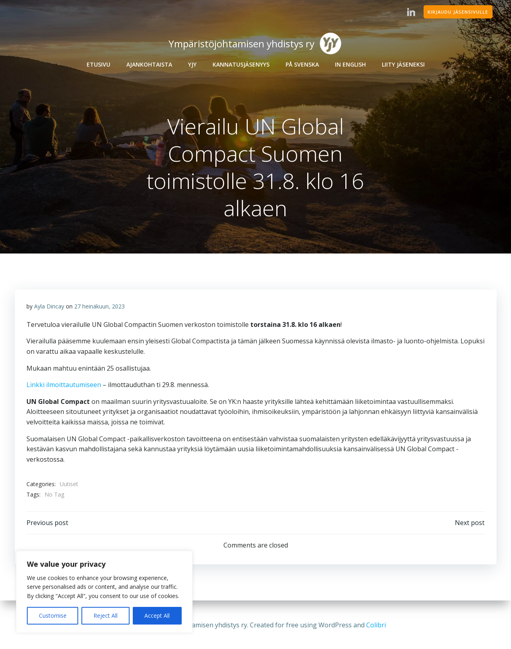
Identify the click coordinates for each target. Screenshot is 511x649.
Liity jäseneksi (403, 64)
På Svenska (302, 64)
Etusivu (98, 64)
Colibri (376, 625)
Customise (53, 615)
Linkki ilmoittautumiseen (63, 385)
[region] (104, 592)
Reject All (105, 615)
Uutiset (69, 485)
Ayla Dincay (49, 307)
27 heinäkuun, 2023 (99, 307)
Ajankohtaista (149, 64)
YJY (192, 64)
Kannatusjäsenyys (241, 64)
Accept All (157, 615)
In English (350, 64)
